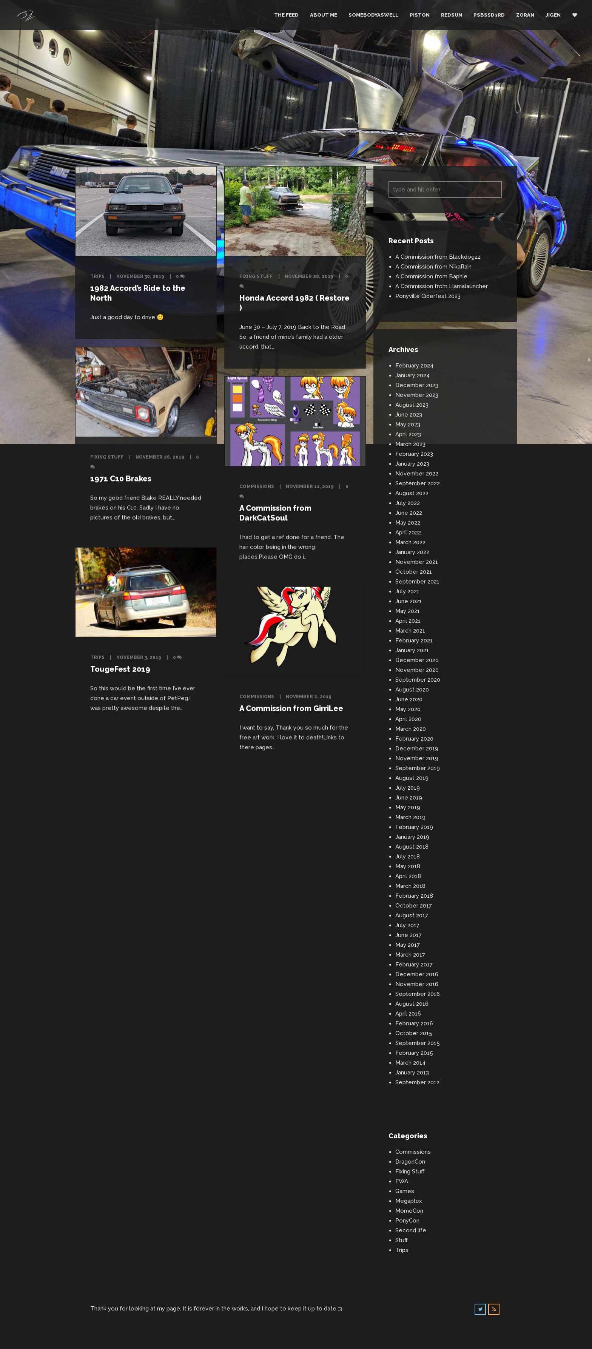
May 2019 (407, 807)
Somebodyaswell (373, 15)
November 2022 (416, 473)
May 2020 (408, 709)
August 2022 (412, 493)
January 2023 (412, 463)
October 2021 (413, 571)
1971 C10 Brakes (120, 478)
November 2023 (416, 395)
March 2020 (410, 728)
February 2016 (414, 1023)
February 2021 (414, 640)
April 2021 (408, 620)
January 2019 (412, 836)
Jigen (553, 15)
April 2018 (408, 876)
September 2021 (417, 581)
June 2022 (408, 512)
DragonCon (410, 1161)
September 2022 (417, 483)
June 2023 (408, 414)
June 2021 (408, 601)
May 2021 (407, 611)
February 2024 (414, 365)
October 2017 (413, 905)
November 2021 (416, 562)
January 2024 (412, 375)
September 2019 (417, 768)
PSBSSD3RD (489, 15)
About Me (323, 15)
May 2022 (407, 522)
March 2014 (410, 1062)
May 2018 (407, 866)
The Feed (286, 15)
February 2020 (414, 738)
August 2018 (412, 846)
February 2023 (414, 454)
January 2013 (412, 1072)
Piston (420, 15)
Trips (97, 276)
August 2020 (412, 689)
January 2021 (412, 650)
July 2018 (407, 856)
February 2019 (414, 827)
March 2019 (410, 817)
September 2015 (417, 1043)
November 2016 (416, 984)
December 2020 (417, 660)
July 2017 (407, 925)
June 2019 (408, 797)
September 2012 (417, 1082)
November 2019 (416, 758)
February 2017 (414, 964)
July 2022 (407, 503)
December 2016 (416, 974)
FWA (401, 1181)
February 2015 (414, 1053)
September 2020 (417, 679)
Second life (410, 1230)
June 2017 (408, 935)
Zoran (525, 15)
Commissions (256, 485)
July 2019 (407, 787)
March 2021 (410, 630)
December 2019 (416, 748)
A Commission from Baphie (431, 276)
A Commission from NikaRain (433, 266)
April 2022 (408, 532)
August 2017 (411, 915)
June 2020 (408, 699)
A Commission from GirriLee (291, 706)
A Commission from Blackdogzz (438, 256)
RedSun (451, 15)
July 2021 (407, 591)
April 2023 (408, 434)
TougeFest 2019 (120, 668)
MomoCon (409, 1210)
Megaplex (408, 1201)
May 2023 (407, 424)
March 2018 (410, 886)
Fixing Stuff (256, 276)
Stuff (401, 1240)
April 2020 (408, 719)
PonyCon (407, 1220)
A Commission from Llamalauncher (441, 286)
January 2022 (412, 552)
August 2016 (412, 1003)
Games (404, 1191)
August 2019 (412, 778)
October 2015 (413, 1033)
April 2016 (408, 1013)
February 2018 (414, 895)
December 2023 (416, 385)
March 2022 (410, 542)
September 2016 (417, 994)
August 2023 (412, 404)
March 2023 (410, 444)
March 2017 (410, 954)
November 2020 (417, 670)
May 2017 (407, 945)
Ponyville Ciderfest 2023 (428, 296)
